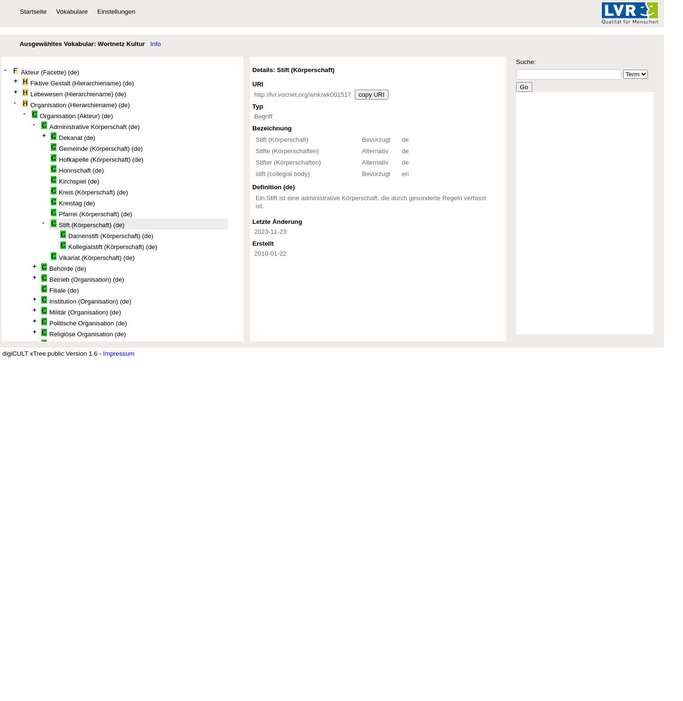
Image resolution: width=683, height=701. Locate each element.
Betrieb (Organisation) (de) (82, 278)
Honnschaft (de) (77, 169)
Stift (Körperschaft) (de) (88, 224)
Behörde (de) (63, 267)
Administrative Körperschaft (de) (90, 125)
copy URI (372, 94)
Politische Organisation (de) (84, 322)
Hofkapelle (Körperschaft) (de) (97, 158)
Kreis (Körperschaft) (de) (89, 191)
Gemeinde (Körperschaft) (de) (97, 147)
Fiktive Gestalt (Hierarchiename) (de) (78, 82)
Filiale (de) (60, 289)
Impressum (118, 353)
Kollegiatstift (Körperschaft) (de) (108, 245)
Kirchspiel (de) (75, 180)
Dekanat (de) (73, 136)
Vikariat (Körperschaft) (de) (93, 256)
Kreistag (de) (73, 202)
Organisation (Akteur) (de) (72, 115)
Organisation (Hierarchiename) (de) (76, 104)
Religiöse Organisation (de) (83, 333)
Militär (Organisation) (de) (81, 311)
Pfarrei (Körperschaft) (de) (91, 213)
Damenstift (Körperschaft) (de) (106, 235)
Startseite (33, 11)
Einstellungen (116, 11)
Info (155, 43)
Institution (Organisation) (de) (86, 300)
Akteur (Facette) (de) (46, 71)
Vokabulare (72, 11)
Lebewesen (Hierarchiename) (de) (74, 93)
